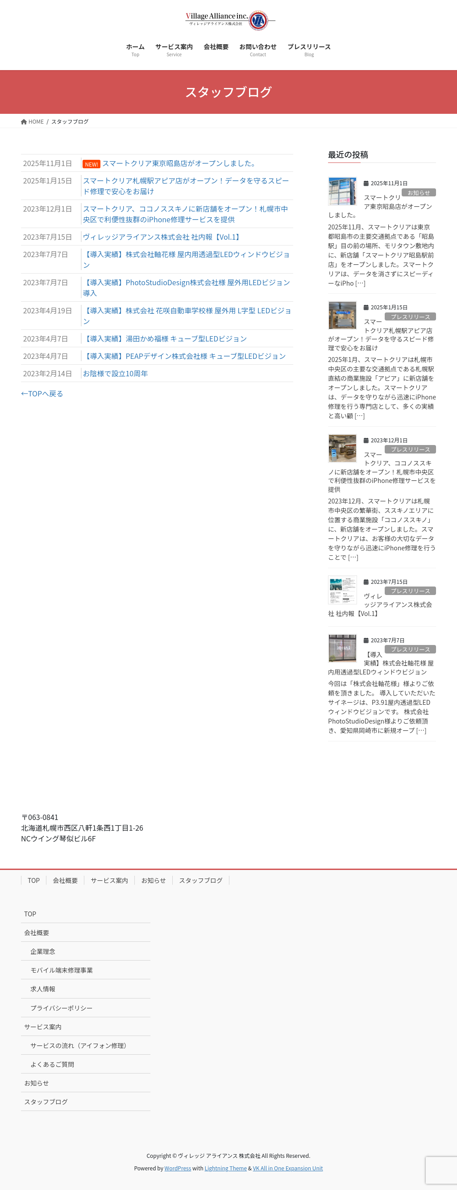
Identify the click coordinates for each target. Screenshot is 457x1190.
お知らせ (418, 192)
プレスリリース (410, 316)
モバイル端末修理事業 (61, 969)
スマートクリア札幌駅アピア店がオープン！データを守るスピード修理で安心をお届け (381, 334)
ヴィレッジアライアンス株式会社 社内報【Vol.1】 (380, 604)
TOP (34, 880)
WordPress (178, 1168)
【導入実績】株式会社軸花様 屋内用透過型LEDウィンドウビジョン (381, 663)
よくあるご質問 (52, 1064)
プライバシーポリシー (61, 1007)
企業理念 (42, 951)
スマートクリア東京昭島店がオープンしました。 (380, 206)
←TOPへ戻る (42, 393)
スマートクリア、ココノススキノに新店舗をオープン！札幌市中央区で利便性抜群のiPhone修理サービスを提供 (382, 472)
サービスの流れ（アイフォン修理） (80, 1045)
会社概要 (65, 880)
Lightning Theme (225, 1168)
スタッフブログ (201, 880)
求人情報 (42, 988)
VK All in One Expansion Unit (288, 1168)
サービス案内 (109, 880)
